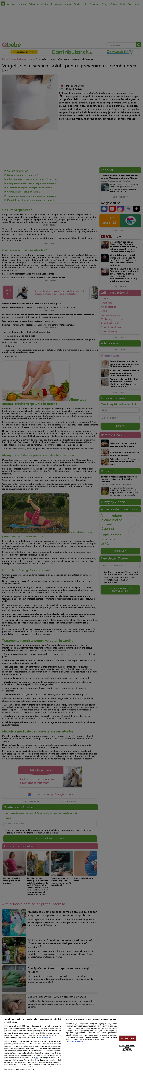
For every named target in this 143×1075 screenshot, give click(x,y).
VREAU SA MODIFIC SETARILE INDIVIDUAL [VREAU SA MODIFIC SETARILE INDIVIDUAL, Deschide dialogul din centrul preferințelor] (127, 1048)
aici (37, 1058)
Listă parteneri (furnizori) (75, 1042)
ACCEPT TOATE (127, 1038)
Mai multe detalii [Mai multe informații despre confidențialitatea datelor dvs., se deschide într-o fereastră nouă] (45, 1038)
